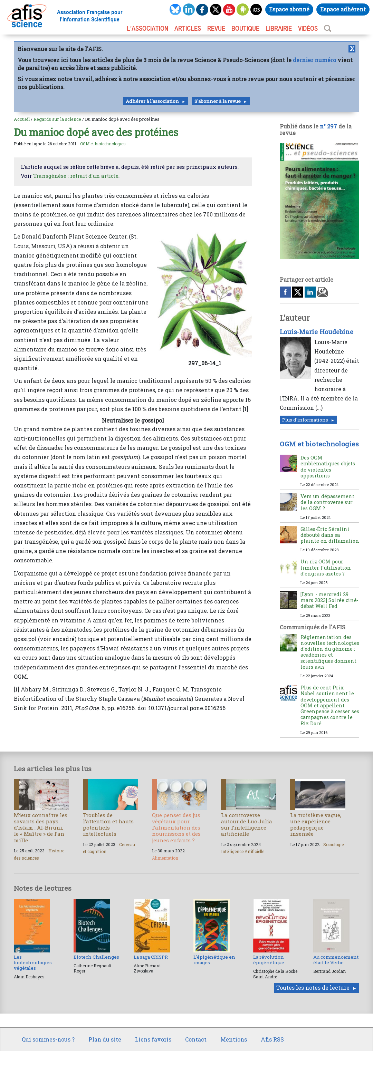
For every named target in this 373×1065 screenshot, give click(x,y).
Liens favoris (153, 1039)
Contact (196, 1039)
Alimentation (165, 858)
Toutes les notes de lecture (313, 987)
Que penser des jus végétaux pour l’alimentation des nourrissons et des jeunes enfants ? (176, 828)
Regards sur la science (57, 119)
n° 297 (328, 126)
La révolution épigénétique (268, 960)
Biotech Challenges (96, 957)
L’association (147, 28)
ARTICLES (187, 28)
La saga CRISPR (151, 957)
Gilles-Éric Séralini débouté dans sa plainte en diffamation (329, 535)
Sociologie (333, 844)
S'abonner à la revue (217, 101)
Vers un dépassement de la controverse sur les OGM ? (327, 502)
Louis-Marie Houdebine (316, 332)
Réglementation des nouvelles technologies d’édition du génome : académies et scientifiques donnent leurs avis (329, 652)
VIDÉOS (308, 28)
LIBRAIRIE (279, 28)
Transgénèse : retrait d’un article (75, 175)
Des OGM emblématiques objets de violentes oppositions (327, 466)
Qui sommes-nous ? (48, 1039)
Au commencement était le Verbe (335, 960)
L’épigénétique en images (214, 960)
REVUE (216, 28)
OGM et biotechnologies (103, 143)
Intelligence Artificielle (242, 851)
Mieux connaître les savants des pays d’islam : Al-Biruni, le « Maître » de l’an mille (40, 828)
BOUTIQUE (245, 28)
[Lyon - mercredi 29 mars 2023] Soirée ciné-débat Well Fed (329, 600)
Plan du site (104, 1039)
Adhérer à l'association (152, 101)
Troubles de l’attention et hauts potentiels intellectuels (108, 825)
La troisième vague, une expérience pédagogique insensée (315, 825)
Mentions (233, 1039)
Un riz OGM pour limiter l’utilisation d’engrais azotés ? (325, 567)
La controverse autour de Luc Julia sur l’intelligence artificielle (246, 825)
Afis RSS (272, 1039)
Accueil (22, 119)
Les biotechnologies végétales (33, 962)
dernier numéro (314, 60)
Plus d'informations (305, 420)
